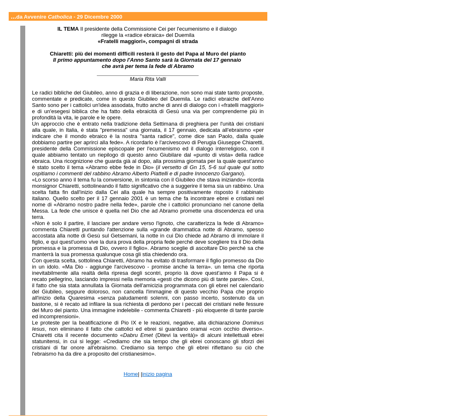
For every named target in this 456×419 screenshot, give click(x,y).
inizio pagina (157, 374)
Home (131, 374)
